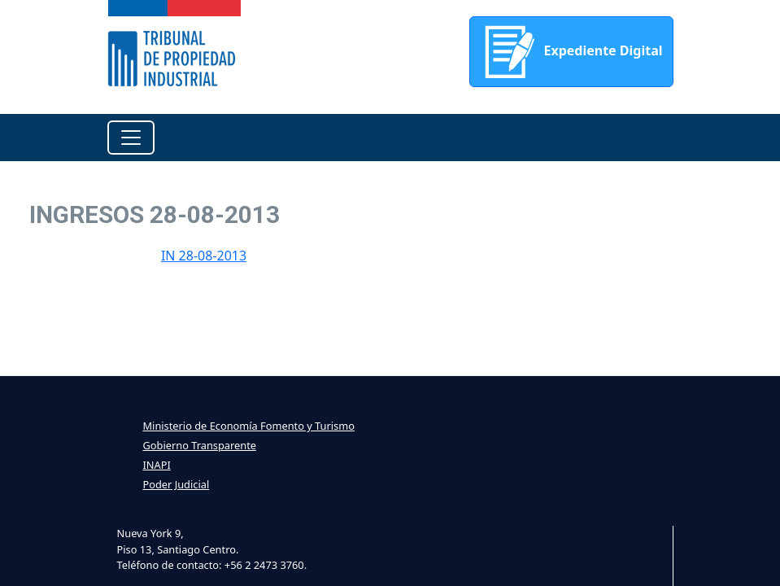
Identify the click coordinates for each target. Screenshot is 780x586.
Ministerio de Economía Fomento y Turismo (249, 425)
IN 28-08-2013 (203, 256)
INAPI (157, 464)
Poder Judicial (176, 484)
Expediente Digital (571, 51)
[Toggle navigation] (131, 137)
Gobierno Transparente (199, 445)
